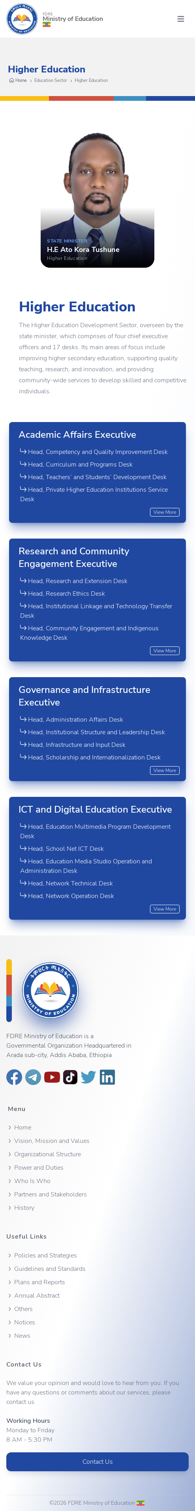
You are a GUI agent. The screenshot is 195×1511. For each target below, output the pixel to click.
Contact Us (97, 1461)
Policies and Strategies (41, 1255)
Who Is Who (28, 1181)
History (20, 1208)
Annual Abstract (33, 1295)
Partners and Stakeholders (46, 1194)
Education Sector (50, 80)
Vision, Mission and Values (48, 1141)
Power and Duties (35, 1167)
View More (165, 512)
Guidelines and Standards (46, 1269)
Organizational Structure (43, 1154)
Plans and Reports (35, 1282)
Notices (20, 1322)
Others (19, 1309)
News (18, 1335)
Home (18, 81)
